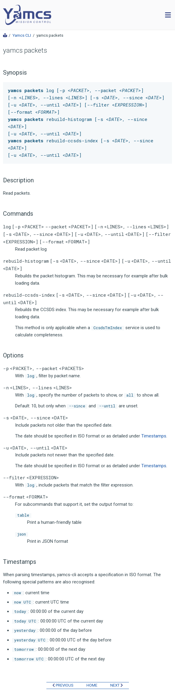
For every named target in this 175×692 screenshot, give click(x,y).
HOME (91, 685)
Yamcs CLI (21, 35)
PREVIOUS (62, 685)
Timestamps (153, 436)
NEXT (116, 685)
